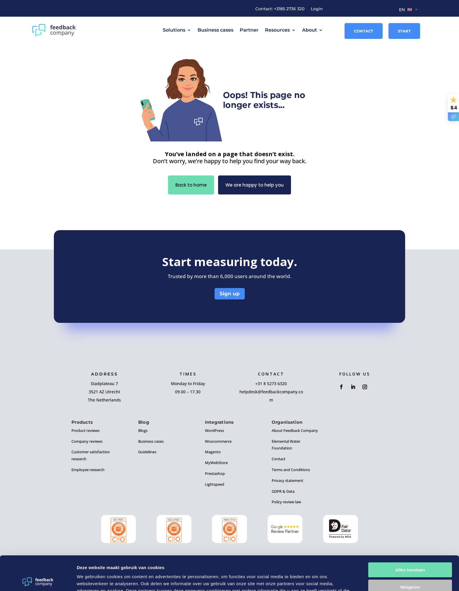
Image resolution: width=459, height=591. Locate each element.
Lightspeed (214, 484)
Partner (249, 30)
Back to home (191, 185)
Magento (213, 451)
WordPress (214, 430)
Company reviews (86, 441)
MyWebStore (216, 462)
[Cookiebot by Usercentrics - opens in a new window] (38, 579)
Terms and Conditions (291, 469)
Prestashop (215, 473)
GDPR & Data (283, 491)
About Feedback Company (295, 430)
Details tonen (91, 579)
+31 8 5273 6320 (271, 383)
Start (404, 31)
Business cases (215, 30)
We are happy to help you (254, 185)
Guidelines (147, 451)
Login (317, 9)
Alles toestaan (410, 535)
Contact (363, 31)
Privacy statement (287, 480)
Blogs (143, 430)
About (309, 30)
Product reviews (85, 430)
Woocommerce (218, 441)
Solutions (174, 30)
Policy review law (286, 501)
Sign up (230, 294)
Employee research (88, 469)
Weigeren (410, 552)
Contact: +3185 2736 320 (279, 9)
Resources (277, 30)
